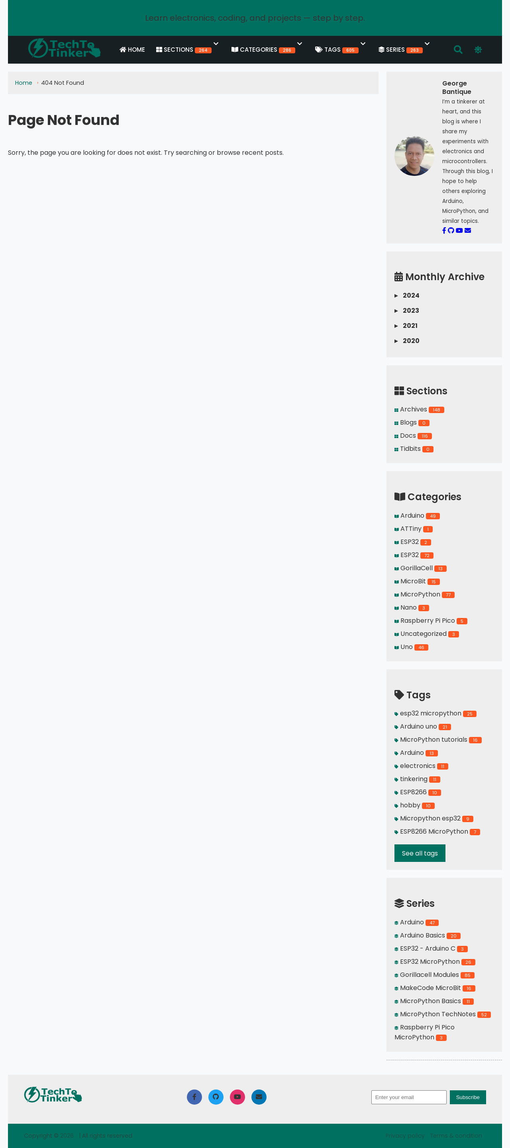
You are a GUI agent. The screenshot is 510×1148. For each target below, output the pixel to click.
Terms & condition (456, 1136)
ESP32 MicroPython (434, 961)
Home (24, 84)
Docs (413, 435)
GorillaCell (420, 568)
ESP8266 (417, 792)
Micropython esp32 (433, 818)
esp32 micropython (435, 713)
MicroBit (417, 581)
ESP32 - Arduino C (431, 948)
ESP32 (412, 541)
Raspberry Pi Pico (430, 620)
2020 (407, 341)
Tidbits (414, 448)
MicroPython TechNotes (442, 1014)
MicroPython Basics (434, 1001)
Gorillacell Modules (434, 974)
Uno (411, 646)
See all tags (420, 853)
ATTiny (413, 528)
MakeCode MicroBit (434, 987)
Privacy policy (406, 1136)
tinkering (417, 779)
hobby (414, 805)
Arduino (417, 515)
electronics (421, 765)
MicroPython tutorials (438, 739)
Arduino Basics (427, 935)
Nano (411, 607)
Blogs (412, 422)
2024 (407, 295)
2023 (406, 311)
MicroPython (424, 594)
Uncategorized (426, 633)
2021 (406, 326)
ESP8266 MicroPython (437, 831)
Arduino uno (422, 726)
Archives (419, 409)
